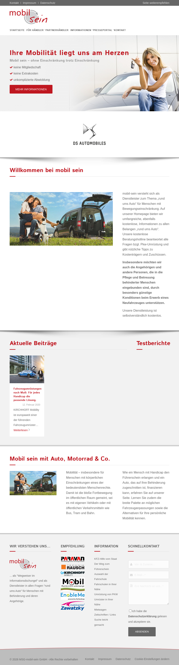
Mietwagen (100, 609)
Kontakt (14, 2)
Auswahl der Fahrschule (101, 577)
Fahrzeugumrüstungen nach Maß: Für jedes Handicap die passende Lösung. (27, 394)
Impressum (29, 2)
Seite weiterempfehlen (156, 2)
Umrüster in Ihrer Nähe (103, 602)
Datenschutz (47, 2)
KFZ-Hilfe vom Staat (105, 558)
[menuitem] (18, 30)
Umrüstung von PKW (106, 594)
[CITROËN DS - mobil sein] (34, 16)
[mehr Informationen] (31, 89)
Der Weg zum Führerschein (102, 566)
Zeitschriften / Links (105, 614)
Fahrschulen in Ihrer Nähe (105, 587)
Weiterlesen (22, 430)
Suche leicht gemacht (101, 622)
